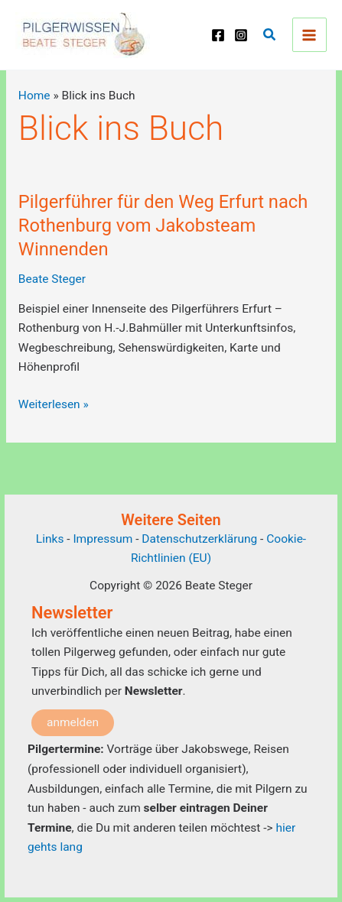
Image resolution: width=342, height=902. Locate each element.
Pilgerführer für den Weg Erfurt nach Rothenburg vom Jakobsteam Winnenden (163, 225)
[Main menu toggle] (309, 35)
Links (50, 539)
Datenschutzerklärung (199, 539)
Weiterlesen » (53, 405)
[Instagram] (241, 35)
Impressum (104, 539)
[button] (270, 34)
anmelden (73, 722)
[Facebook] (218, 35)
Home (34, 95)
